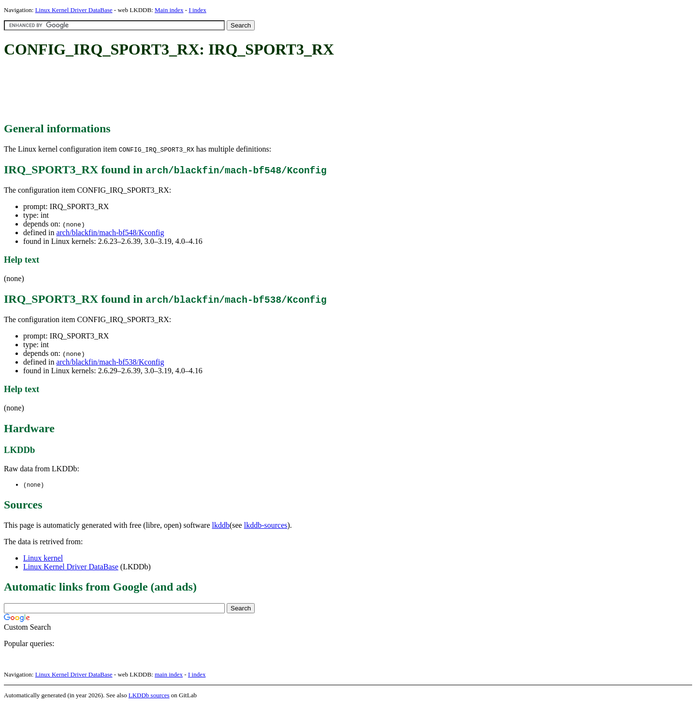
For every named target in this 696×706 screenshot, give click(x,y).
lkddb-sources (266, 526)
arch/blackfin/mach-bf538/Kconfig (110, 362)
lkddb (221, 526)
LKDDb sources (149, 695)
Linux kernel (43, 558)
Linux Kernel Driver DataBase (74, 10)
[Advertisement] (180, 91)
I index (197, 10)
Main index (169, 10)
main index (169, 674)
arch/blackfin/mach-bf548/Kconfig (110, 232)
